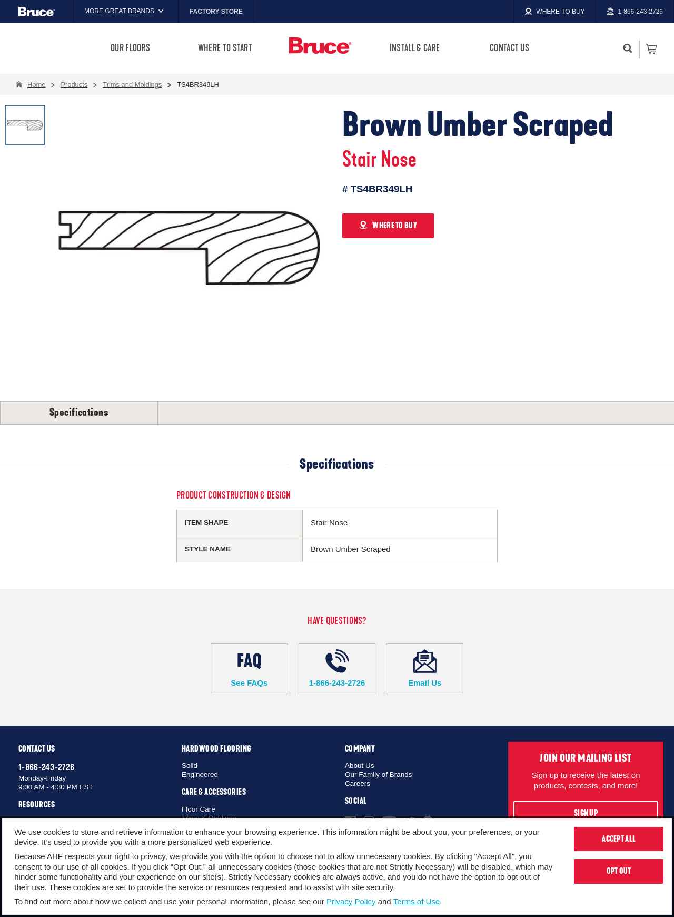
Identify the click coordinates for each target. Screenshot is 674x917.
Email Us (425, 668)
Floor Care (198, 809)
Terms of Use (416, 901)
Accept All (619, 839)
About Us (359, 765)
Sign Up (586, 813)
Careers (357, 783)
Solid (189, 765)
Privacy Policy (350, 901)
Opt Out (619, 871)
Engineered (200, 774)
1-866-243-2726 (337, 668)
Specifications (78, 413)
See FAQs (249, 668)
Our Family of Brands (378, 774)
